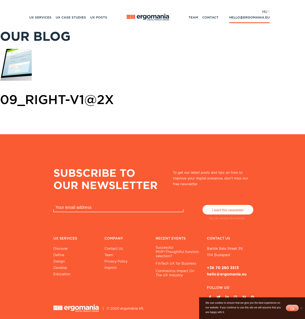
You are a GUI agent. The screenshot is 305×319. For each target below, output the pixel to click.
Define (58, 255)
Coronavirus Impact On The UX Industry (175, 273)
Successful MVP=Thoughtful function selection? (177, 252)
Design (59, 261)
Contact (210, 17)
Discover (60, 249)
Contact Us (113, 249)
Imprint (110, 268)
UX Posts (98, 17)
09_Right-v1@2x (57, 99)
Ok (292, 309)
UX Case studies (71, 17)
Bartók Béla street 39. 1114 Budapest (225, 252)
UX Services (40, 17)
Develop (60, 268)
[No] (301, 308)
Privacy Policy (116, 261)
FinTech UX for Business (176, 263)
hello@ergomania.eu (249, 17)
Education (61, 274)
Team (193, 17)
